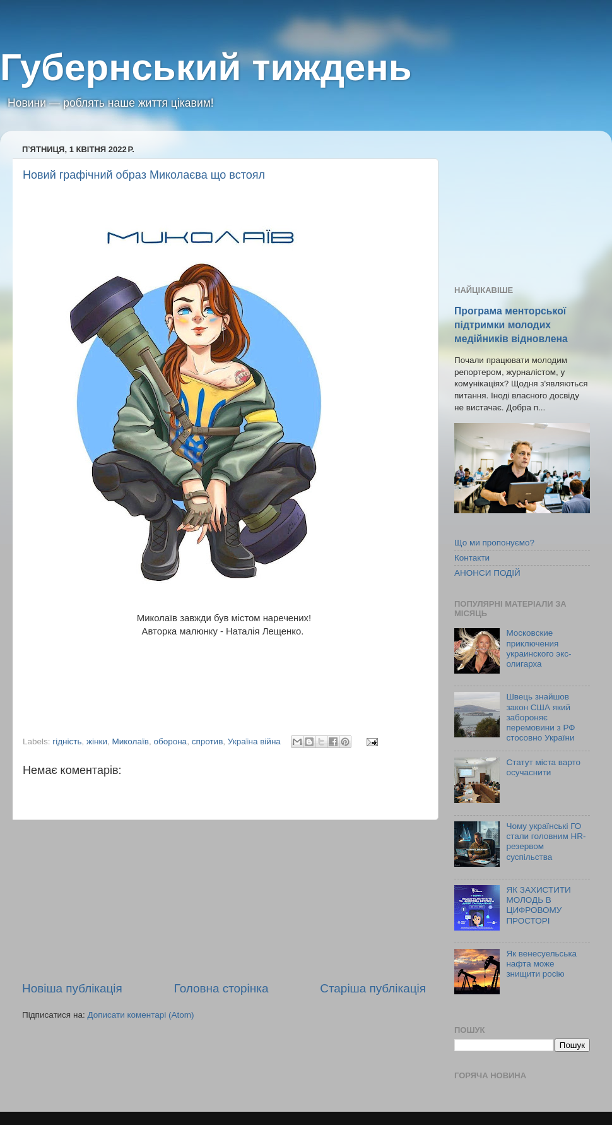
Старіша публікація (373, 988)
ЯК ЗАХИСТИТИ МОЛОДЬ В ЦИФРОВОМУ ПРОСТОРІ (538, 905)
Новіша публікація (72, 988)
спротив (207, 741)
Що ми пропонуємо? (494, 542)
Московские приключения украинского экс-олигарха (538, 648)
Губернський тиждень (206, 67)
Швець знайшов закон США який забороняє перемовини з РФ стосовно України (540, 717)
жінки (96, 741)
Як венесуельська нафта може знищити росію (541, 964)
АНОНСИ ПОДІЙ (487, 573)
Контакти (472, 557)
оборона (170, 741)
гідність (66, 741)
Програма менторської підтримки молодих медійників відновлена (511, 325)
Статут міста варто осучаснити (543, 767)
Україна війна (254, 741)
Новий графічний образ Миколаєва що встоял (144, 175)
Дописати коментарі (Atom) (140, 1015)
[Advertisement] (224, 900)
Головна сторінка (221, 988)
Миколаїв (130, 741)
